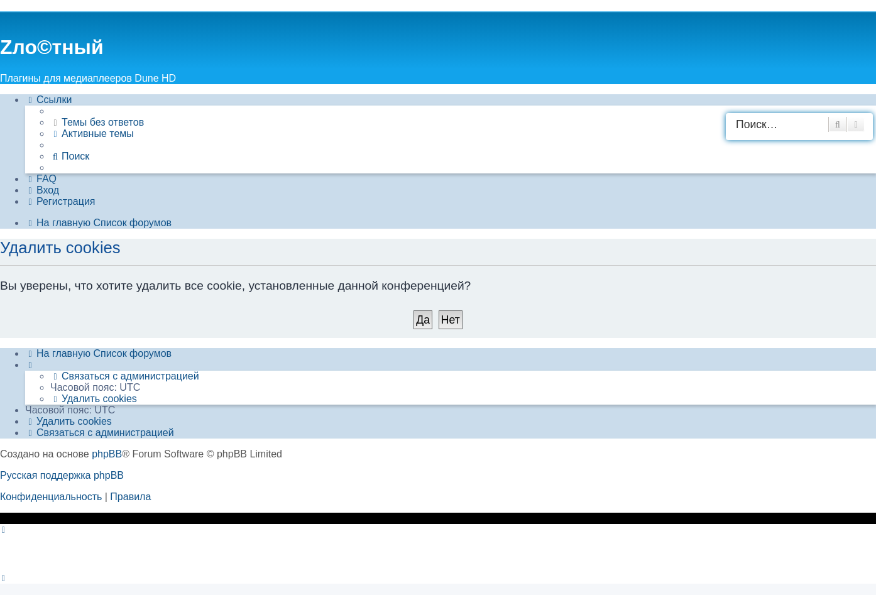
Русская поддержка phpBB (62, 475)
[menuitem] (97, 122)
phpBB (107, 454)
